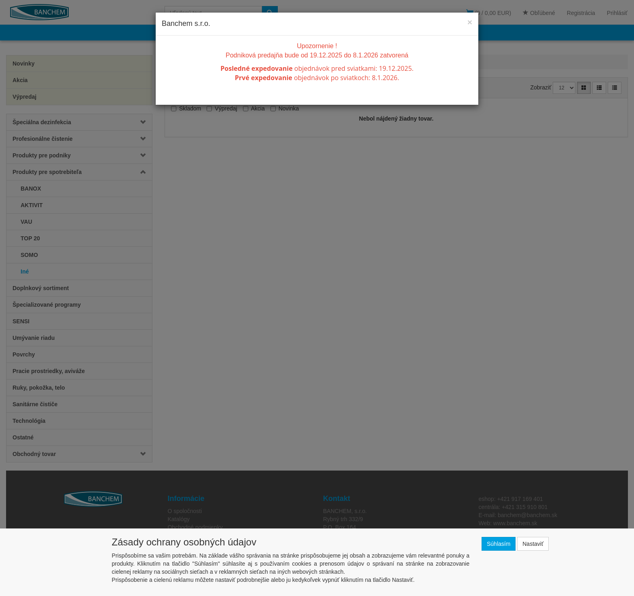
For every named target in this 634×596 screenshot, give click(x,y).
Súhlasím (498, 544)
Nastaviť (532, 544)
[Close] (469, 22)
